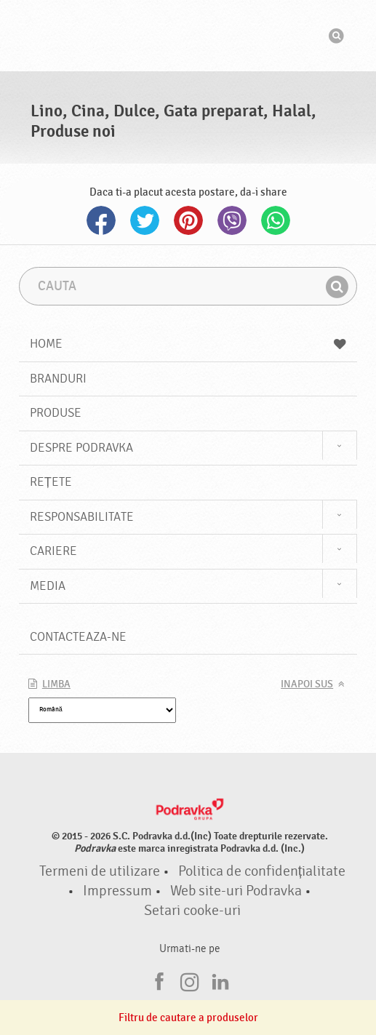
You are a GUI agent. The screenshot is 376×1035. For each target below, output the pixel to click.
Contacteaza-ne (78, 637)
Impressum (117, 891)
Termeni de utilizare (99, 871)
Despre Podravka (81, 448)
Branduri (58, 378)
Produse (55, 413)
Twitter (144, 220)
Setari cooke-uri (192, 911)
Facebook (101, 220)
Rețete (51, 482)
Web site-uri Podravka (236, 891)
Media (47, 586)
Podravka (188, 35)
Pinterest (188, 220)
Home (188, 344)
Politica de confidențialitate (261, 871)
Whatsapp (275, 220)
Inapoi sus (307, 684)
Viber (232, 220)
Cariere (53, 551)
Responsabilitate (82, 517)
